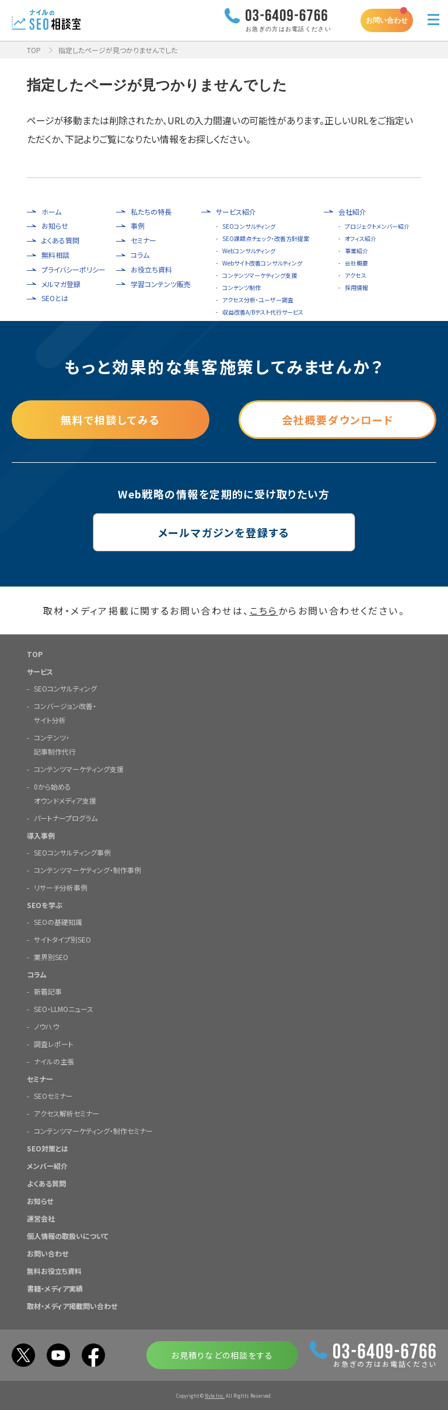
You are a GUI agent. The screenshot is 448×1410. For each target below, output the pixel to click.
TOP (34, 50)
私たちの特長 (151, 212)
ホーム (51, 212)
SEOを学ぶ (44, 905)
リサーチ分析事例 (61, 887)
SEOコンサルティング (248, 226)
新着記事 (48, 991)
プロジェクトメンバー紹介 (377, 226)
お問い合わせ (387, 20)
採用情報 (356, 287)
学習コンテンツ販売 (161, 284)
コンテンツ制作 (241, 287)
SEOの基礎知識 (58, 922)
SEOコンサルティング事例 (72, 852)
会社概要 (356, 263)
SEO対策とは (47, 1148)
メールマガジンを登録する (224, 532)
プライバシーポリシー (73, 269)
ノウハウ (46, 1026)
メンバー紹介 (47, 1166)
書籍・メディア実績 (55, 1288)
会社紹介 (352, 212)
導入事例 (41, 835)
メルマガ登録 (60, 284)
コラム (140, 255)
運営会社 (41, 1218)
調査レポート (54, 1044)
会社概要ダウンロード (338, 419)
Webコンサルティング (248, 250)
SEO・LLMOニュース (63, 1009)
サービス (40, 671)
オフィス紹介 (360, 238)
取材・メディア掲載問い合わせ (72, 1306)
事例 (138, 226)
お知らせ (54, 226)
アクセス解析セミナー (66, 1113)
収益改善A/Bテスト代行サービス (262, 312)
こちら (264, 610)
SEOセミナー (53, 1096)
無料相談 (55, 255)
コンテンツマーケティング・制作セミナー (93, 1131)
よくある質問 (60, 240)
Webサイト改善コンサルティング (262, 263)
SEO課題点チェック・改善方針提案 (265, 238)
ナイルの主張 (54, 1061)
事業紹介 (356, 250)
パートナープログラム (65, 818)
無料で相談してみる (110, 419)
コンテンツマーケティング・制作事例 (87, 870)
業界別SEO (51, 957)
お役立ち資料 (151, 269)
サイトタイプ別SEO (62, 939)
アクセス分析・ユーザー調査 (257, 299)
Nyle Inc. (215, 1395)
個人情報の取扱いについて (67, 1236)
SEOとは (54, 298)
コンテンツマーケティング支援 (259, 275)
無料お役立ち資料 (54, 1271)
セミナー (143, 240)
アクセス (355, 275)
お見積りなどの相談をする (222, 1355)
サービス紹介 (236, 212)
